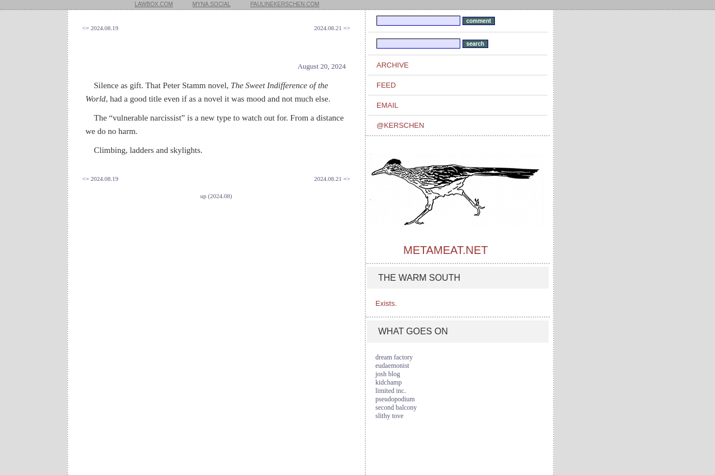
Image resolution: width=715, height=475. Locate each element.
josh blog (387, 374)
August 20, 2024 (322, 66)
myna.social (212, 4)
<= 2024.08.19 (100, 28)
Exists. (386, 303)
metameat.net (445, 250)
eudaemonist (392, 366)
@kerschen (400, 125)
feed (386, 85)
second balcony (396, 407)
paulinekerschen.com (285, 4)
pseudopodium (395, 399)
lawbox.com (154, 4)
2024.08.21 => (332, 28)
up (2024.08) (216, 196)
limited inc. (390, 391)
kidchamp (388, 382)
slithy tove (389, 416)
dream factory (394, 357)
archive (392, 65)
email (387, 105)
